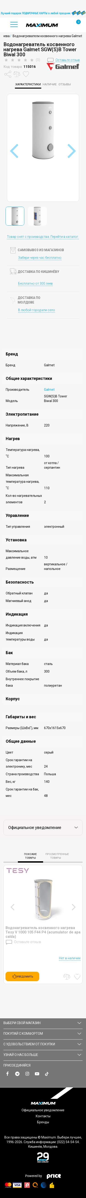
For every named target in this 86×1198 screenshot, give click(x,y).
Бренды (43, 1122)
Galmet (49, 389)
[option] (43, 13)
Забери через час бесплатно (39, 257)
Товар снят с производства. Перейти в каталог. (43, 236)
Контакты (43, 1116)
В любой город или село (36, 310)
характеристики (28, 84)
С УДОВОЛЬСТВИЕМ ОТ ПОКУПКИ (42, 1044)
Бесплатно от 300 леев (35, 283)
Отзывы (64, 84)
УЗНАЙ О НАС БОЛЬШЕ (42, 1055)
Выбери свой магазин (42, 1023)
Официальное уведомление (43, 1110)
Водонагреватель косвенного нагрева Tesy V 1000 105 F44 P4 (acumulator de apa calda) (43, 932)
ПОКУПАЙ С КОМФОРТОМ (42, 1033)
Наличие (50, 84)
